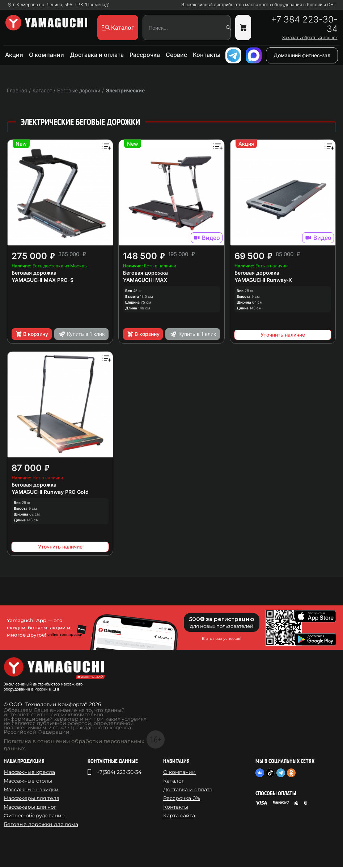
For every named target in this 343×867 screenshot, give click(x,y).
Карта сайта (179, 815)
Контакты (206, 54)
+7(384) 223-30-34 (119, 772)
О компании (46, 54)
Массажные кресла (29, 772)
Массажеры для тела (31, 798)
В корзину (31, 334)
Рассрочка (145, 54)
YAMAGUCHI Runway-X (263, 280)
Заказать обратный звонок (310, 37)
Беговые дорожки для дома (41, 824)
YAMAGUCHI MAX (145, 280)
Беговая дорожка (34, 273)
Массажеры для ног (30, 807)
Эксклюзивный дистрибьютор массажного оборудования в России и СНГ (258, 4)
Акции (14, 54)
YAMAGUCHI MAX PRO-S (42, 280)
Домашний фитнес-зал (302, 55)
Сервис (176, 54)
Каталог (173, 781)
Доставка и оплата (97, 54)
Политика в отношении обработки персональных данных (74, 745)
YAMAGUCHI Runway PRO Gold (50, 492)
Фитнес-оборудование (34, 815)
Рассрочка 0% (181, 798)
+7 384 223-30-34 (304, 24)
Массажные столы (28, 781)
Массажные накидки (31, 789)
